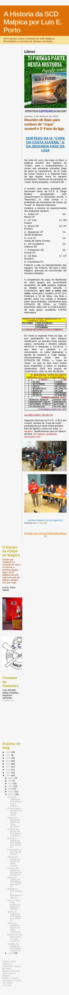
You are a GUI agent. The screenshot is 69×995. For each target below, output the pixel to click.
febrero (11, 794)
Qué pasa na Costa (11, 980)
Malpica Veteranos (11, 971)
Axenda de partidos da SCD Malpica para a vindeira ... (14, 801)
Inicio (47, 534)
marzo (11, 791)
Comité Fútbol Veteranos (9, 962)
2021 (8, 755)
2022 (8, 752)
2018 (8, 764)
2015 (8, 772)
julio (10, 781)
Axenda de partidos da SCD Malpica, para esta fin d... (14, 916)
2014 (8, 775)
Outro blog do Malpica (8, 974)
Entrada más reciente (35, 533)
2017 (8, 766)
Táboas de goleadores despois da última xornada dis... (14, 927)
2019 (8, 761)
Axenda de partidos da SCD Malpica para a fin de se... (14, 842)
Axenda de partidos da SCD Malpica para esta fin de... (14, 881)
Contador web (8, 701)
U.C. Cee (6, 985)
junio (10, 783)
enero (11, 953)
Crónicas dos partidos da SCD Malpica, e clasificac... (14, 832)
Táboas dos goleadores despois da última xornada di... (14, 822)
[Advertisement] (19, 721)
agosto (11, 778)
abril (10, 789)
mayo (11, 786)
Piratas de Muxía (10, 978)
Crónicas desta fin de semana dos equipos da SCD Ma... (14, 904)
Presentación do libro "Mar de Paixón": (14, 852)
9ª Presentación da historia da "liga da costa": (14, 811)
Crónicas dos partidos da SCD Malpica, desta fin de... (14, 947)
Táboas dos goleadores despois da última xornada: (13, 861)
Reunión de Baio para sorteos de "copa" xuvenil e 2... (14, 938)
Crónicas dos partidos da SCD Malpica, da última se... (14, 871)
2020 (8, 758)
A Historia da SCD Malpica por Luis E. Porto (32, 22)
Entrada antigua (58, 533)
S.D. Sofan (7, 982)
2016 (8, 769)
